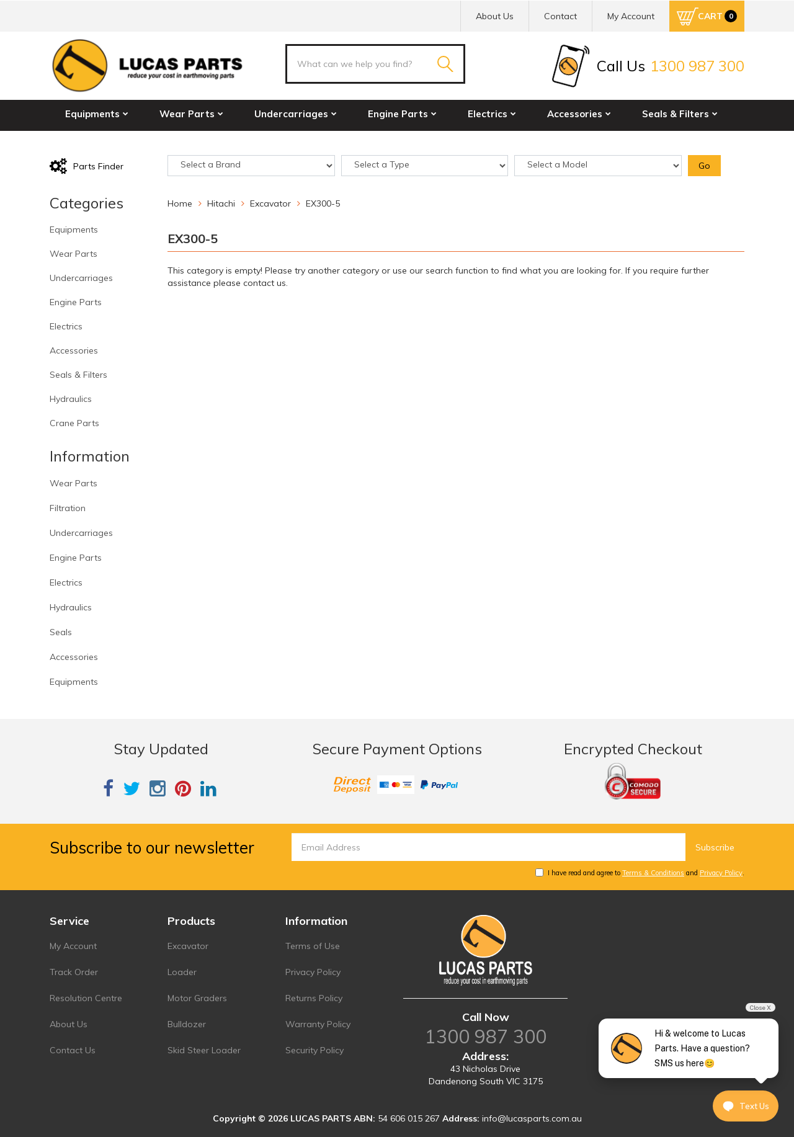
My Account (73, 946)
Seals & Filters (680, 114)
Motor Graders (197, 998)
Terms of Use (312, 946)
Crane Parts (182, 140)
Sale (252, 140)
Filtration (68, 508)
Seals (61, 632)
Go (704, 165)
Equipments (96, 114)
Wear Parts (191, 114)
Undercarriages (295, 114)
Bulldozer (186, 1024)
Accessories (579, 114)
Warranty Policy (317, 1024)
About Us (495, 16)
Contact (560, 16)
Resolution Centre (86, 998)
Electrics (492, 114)
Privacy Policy (721, 872)
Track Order (74, 972)
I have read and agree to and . (639, 872)
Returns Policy (313, 998)
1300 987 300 (485, 1036)
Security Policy (314, 1050)
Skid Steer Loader (204, 1050)
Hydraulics (94, 140)
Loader (182, 972)
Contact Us (73, 1050)
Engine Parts (402, 114)
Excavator (187, 946)
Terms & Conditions (653, 872)
